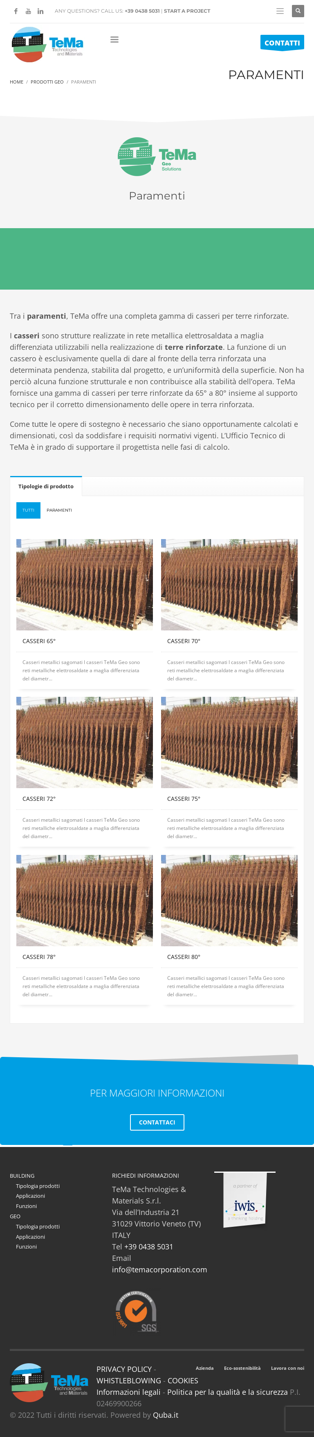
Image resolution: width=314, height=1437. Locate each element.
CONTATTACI (157, 1122)
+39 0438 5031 (142, 11)
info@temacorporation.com (159, 1269)
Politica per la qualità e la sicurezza (228, 1392)
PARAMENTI (59, 510)
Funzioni (26, 1206)
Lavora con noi (287, 1368)
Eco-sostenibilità (242, 1368)
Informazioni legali (128, 1392)
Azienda (205, 1368)
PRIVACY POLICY (124, 1369)
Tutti (28, 510)
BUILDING (22, 1175)
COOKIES (183, 1380)
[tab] (46, 486)
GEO (15, 1216)
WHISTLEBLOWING (128, 1380)
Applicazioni (30, 1195)
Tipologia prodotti (38, 1186)
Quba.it (165, 1415)
